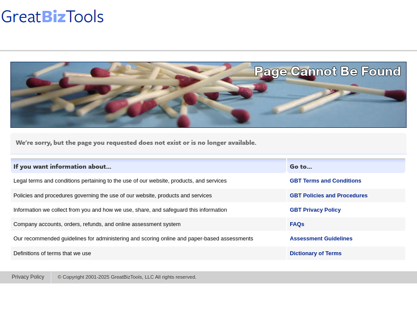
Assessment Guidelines (321, 238)
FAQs (297, 224)
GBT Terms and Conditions (325, 180)
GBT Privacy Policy (315, 209)
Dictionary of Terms (315, 253)
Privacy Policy (28, 277)
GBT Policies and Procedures (328, 195)
